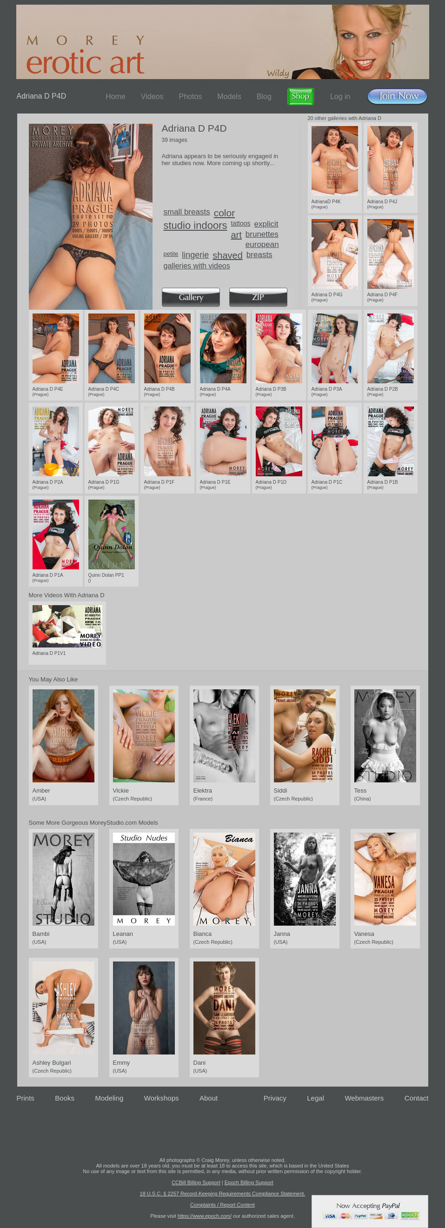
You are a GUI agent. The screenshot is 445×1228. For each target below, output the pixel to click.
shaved (228, 255)
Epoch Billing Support (249, 1182)
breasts (259, 254)
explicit (266, 224)
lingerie (195, 255)
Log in (340, 96)
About (208, 1098)
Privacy (275, 1098)
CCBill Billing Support (196, 1182)
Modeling (109, 1098)
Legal (315, 1098)
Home (116, 96)
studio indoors (195, 225)
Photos (190, 96)
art (236, 235)
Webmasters (364, 1098)
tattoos (240, 223)
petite (171, 253)
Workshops (161, 1098)
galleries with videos (197, 266)
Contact (417, 1098)
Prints (25, 1098)
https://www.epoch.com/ (205, 1216)
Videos (152, 96)
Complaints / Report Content (222, 1205)
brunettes (262, 234)
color (224, 212)
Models (229, 96)
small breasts (187, 211)
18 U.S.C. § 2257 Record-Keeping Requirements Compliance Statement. (223, 1193)
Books (64, 1098)
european (262, 244)
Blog (264, 96)
